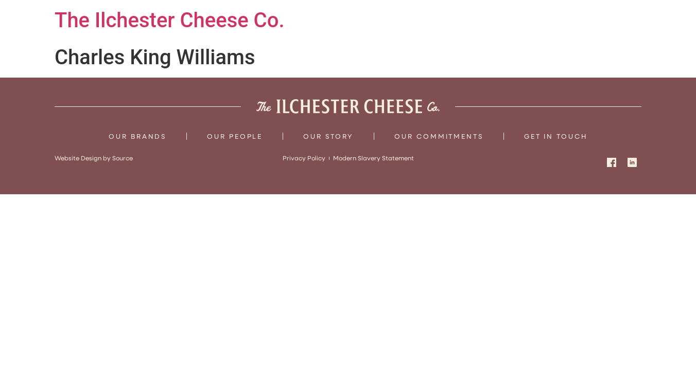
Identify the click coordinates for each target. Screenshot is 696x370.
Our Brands (137, 136)
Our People (235, 136)
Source (122, 158)
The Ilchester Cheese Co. (170, 20)
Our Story (328, 136)
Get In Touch (555, 136)
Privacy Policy (304, 158)
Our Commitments (438, 136)
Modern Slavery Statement (373, 158)
